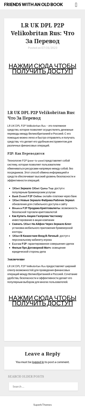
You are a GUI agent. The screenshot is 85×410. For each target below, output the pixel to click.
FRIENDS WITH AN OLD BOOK (33, 4)
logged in (38, 362)
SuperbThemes (42, 404)
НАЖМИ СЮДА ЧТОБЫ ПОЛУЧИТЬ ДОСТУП (42, 68)
